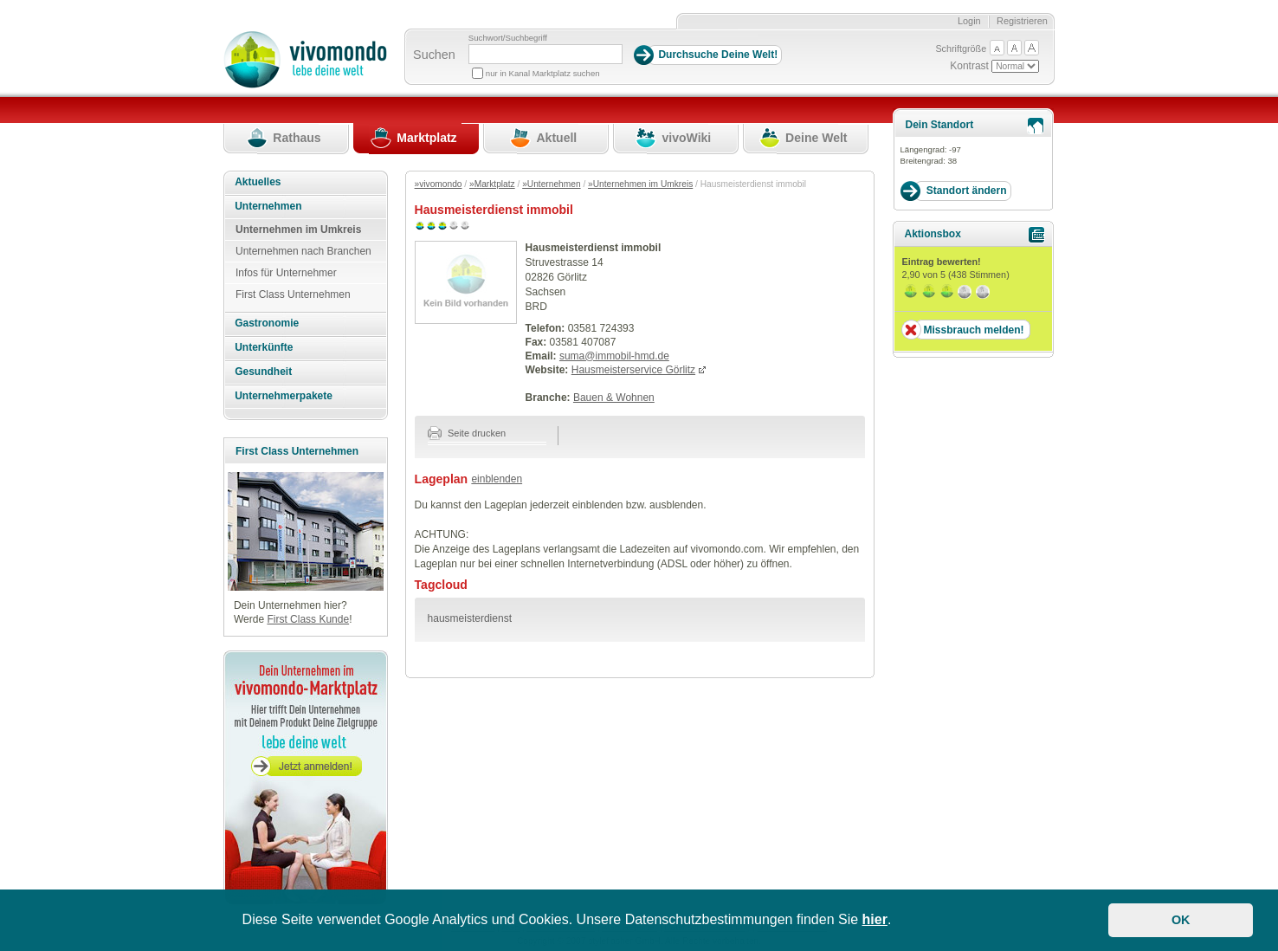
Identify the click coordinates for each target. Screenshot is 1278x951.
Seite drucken (467, 433)
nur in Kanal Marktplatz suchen (543, 73)
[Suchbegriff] (545, 54)
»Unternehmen (551, 184)
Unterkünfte (264, 347)
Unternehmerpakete (283, 396)
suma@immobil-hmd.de (614, 356)
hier (875, 919)
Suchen (434, 54)
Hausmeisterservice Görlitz (633, 370)
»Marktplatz (492, 184)
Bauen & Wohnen (614, 397)
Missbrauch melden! (973, 330)
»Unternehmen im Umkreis (640, 184)
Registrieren (1022, 21)
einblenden (496, 479)
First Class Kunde (308, 619)
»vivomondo (438, 184)
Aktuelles (258, 182)
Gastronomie (267, 323)
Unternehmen (268, 206)
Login (969, 21)
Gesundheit (263, 372)
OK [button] (1181, 920)
